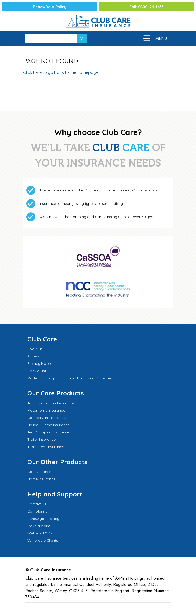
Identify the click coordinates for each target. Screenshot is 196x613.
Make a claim (38, 525)
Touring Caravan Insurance (50, 403)
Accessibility (37, 356)
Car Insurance (39, 471)
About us (35, 349)
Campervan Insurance (46, 417)
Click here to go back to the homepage (60, 72)
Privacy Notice (39, 363)
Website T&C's (40, 533)
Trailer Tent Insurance (45, 446)
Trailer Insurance (41, 439)
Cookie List (36, 370)
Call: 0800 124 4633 (146, 6)
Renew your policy (43, 518)
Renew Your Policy (49, 6)
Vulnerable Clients (42, 540)
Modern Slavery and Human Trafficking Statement (70, 378)
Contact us (36, 504)
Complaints (37, 511)
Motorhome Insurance (46, 410)
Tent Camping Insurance (48, 432)
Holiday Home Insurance (48, 425)
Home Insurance (41, 479)
